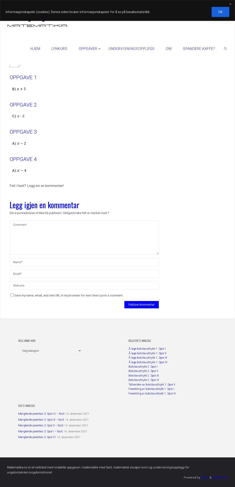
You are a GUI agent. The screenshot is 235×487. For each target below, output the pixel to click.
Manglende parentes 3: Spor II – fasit (40, 425)
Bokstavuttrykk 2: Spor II (143, 371)
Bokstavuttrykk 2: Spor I (143, 366)
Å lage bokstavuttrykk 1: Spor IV (148, 362)
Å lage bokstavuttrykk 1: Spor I (147, 348)
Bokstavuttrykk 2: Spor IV (144, 380)
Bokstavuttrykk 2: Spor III (144, 375)
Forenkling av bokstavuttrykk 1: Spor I (151, 389)
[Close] (230, 4)
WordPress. (220, 477)
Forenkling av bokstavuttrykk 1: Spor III (152, 393)
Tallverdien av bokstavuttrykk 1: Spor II (152, 384)
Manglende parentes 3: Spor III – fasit (41, 419)
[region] (117, 10)
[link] (225, 48)
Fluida (204, 477)
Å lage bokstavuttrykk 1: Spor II (147, 353)
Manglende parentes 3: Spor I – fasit (40, 431)
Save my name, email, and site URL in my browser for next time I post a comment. (67, 295)
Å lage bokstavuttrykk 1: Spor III (148, 357)
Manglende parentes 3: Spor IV (37, 437)
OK (220, 12)
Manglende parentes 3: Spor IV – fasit (41, 413)
